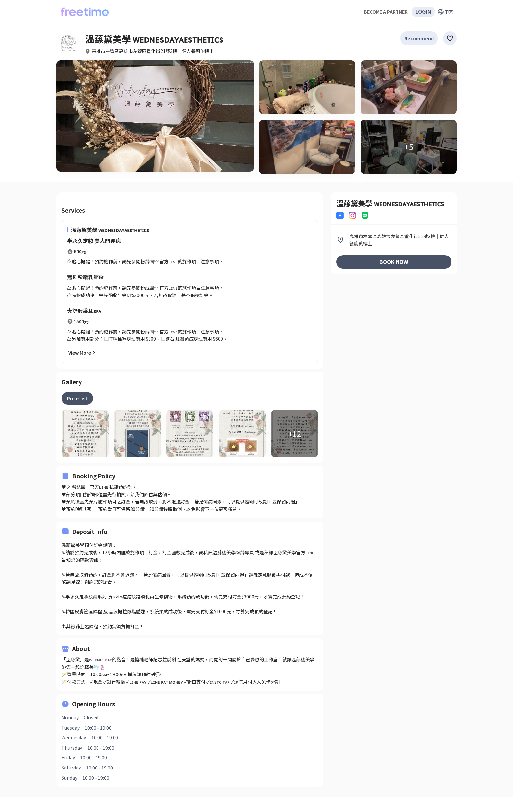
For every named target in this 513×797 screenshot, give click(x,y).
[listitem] (393, 240)
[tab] (77, 398)
